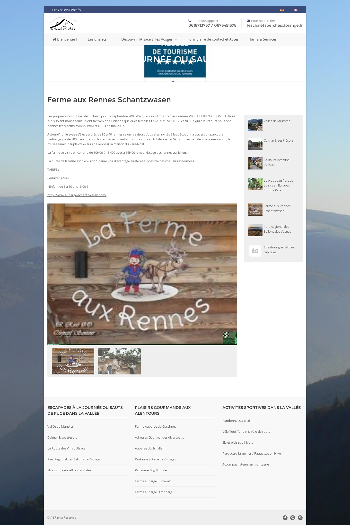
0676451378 (225, 25)
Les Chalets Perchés (66, 10)
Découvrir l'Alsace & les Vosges (148, 39)
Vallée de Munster (60, 426)
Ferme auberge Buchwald (153, 481)
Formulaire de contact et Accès (213, 39)
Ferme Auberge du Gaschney (155, 426)
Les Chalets (99, 39)
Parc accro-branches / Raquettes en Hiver (252, 453)
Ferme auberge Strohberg (153, 492)
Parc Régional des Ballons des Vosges (74, 459)
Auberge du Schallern (150, 448)
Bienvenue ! (65, 39)
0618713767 (199, 25)
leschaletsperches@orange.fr (275, 25)
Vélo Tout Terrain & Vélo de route (246, 431)
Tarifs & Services (263, 39)
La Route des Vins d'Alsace (66, 448)
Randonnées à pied (236, 420)
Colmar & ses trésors (62, 437)
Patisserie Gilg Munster (151, 470)
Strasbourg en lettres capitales (69, 470)
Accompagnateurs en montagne (245, 464)
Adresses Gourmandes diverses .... (159, 437)
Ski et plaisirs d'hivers (237, 442)
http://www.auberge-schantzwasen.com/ (76, 195)
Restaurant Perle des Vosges (155, 459)
